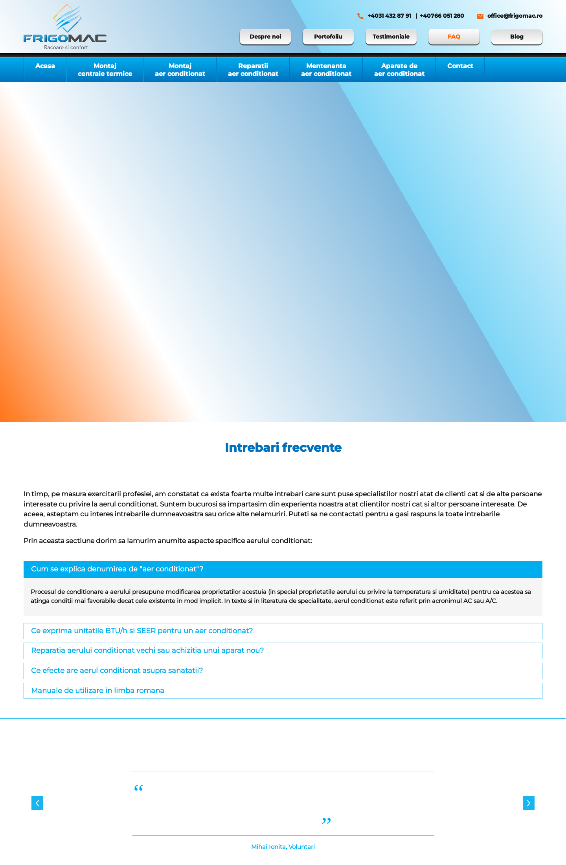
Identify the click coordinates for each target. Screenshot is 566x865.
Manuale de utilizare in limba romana (97, 690)
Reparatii (253, 69)
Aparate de (399, 69)
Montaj (105, 69)
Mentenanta (326, 69)
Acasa (45, 66)
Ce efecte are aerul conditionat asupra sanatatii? (117, 670)
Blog (517, 36)
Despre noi (265, 36)
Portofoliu (328, 36)
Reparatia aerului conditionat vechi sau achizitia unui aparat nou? (147, 650)
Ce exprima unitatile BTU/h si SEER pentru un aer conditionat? (142, 631)
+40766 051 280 (442, 15)
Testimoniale (391, 36)
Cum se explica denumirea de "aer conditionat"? (117, 569)
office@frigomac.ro (514, 15)
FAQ (454, 36)
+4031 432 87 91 (389, 15)
